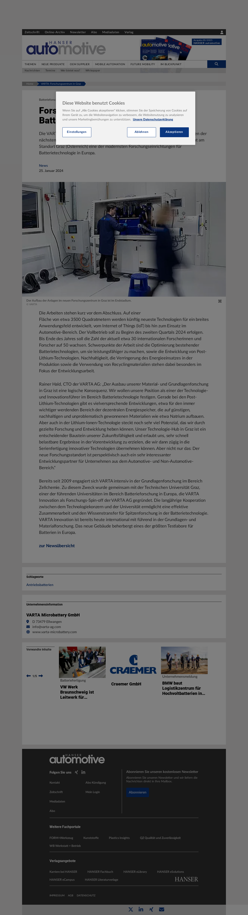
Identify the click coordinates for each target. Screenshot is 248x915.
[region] (125, 118)
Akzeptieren (174, 132)
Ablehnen (142, 132)
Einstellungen (76, 132)
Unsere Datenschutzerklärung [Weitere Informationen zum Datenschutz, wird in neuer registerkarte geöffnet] (153, 119)
